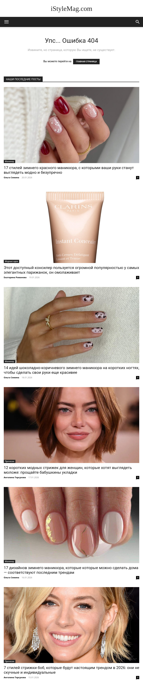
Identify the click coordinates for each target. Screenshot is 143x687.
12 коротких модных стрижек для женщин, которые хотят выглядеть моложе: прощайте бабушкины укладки (68, 470)
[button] (137, 22)
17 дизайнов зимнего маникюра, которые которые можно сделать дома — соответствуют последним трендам (71, 570)
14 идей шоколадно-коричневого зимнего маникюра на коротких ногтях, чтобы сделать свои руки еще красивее (71, 370)
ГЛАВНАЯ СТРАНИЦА (86, 61)
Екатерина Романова (15, 277)
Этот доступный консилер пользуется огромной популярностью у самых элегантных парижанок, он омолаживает (71, 270)
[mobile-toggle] (6, 22)
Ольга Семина (11, 177)
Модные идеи (11, 261)
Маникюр (9, 161)
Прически (9, 461)
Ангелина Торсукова (15, 477)
